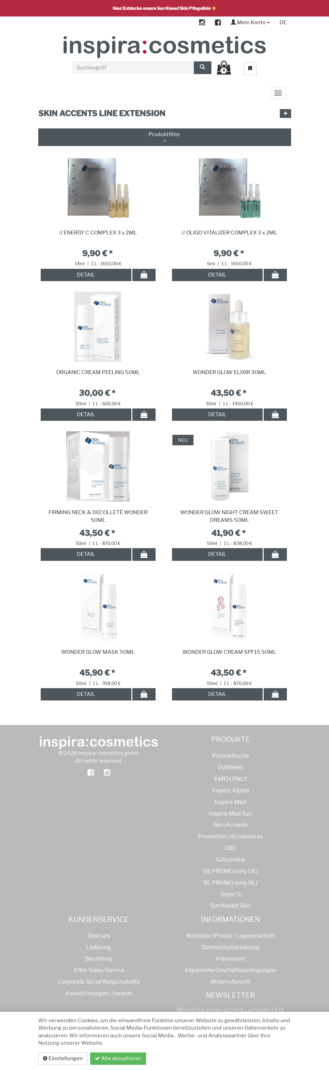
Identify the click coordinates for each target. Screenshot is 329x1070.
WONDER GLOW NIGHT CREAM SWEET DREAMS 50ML (229, 516)
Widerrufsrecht (230, 981)
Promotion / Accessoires (230, 836)
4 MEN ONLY (230, 779)
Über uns (98, 935)
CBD (230, 848)
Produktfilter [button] (165, 137)
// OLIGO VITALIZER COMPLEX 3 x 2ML (229, 233)
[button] (285, 113)
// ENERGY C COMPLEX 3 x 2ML (98, 233)
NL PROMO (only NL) (230, 882)
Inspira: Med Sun (230, 813)
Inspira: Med (230, 802)
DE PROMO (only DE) (230, 871)
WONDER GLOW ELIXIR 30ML (229, 372)
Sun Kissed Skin (230, 905)
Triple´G (230, 894)
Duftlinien (230, 767)
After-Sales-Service (98, 970)
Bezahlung (98, 958)
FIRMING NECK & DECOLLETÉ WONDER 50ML (97, 516)
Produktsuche (230, 755)
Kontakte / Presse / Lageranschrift (230, 935)
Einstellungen (63, 1058)
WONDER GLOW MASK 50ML (98, 652)
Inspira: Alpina (230, 790)
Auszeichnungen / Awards (98, 993)
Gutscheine (230, 859)
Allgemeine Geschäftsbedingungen (230, 970)
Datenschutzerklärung (253, 1058)
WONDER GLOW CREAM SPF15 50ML (229, 652)
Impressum (230, 958)
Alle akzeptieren (118, 1058)
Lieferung (98, 947)
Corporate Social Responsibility (99, 981)
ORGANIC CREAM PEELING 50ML (98, 372)
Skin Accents (230, 825)
